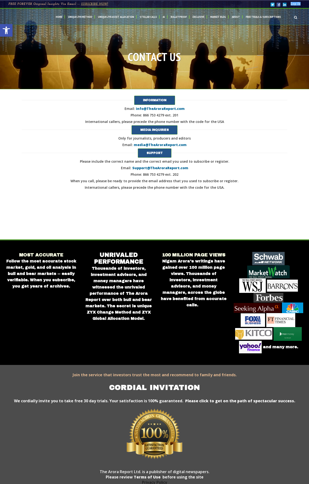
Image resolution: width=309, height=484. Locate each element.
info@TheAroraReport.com (160, 108)
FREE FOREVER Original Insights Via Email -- (58, 4)
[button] (6, 30)
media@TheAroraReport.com (160, 144)
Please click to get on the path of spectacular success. (240, 400)
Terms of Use (147, 477)
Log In (296, 3)
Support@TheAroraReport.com (160, 168)
